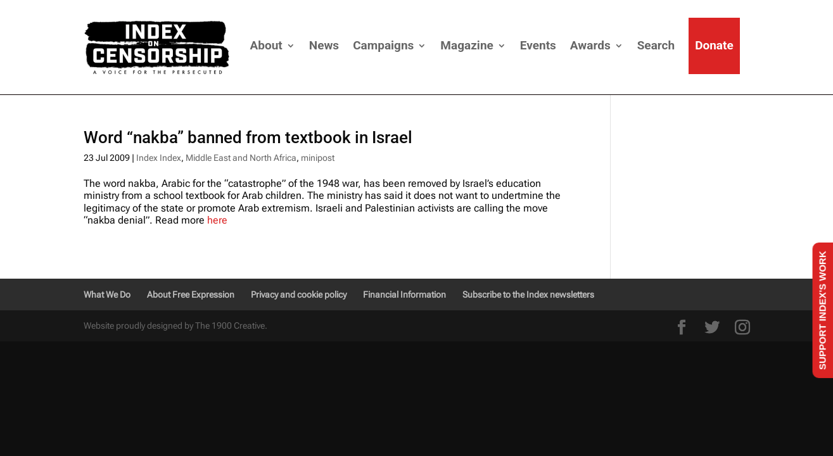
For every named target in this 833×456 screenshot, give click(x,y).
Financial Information (404, 294)
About (266, 45)
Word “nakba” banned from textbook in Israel (248, 137)
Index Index (158, 158)
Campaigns (383, 45)
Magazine (466, 45)
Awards (590, 45)
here (216, 220)
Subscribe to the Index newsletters (528, 294)
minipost (317, 158)
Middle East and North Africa (241, 158)
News (324, 45)
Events (538, 45)
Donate (714, 45)
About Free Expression (190, 294)
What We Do (107, 294)
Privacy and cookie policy (299, 294)
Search (656, 45)
